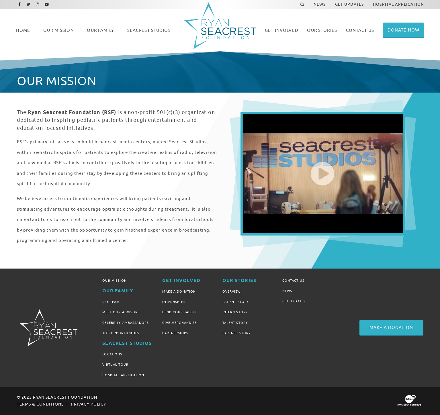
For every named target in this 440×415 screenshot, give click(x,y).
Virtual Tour (115, 365)
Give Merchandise (179, 323)
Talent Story (235, 323)
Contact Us (293, 281)
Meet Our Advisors (121, 312)
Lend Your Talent (179, 312)
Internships (173, 302)
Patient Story (235, 302)
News (287, 291)
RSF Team (111, 302)
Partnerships (175, 333)
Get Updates (294, 301)
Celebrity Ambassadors (125, 323)
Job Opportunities (120, 333)
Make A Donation (179, 291)
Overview (231, 291)
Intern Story (235, 312)
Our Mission (114, 281)
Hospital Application (123, 375)
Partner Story (236, 333)
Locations (112, 354)
